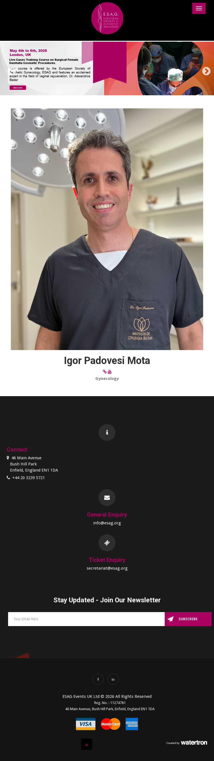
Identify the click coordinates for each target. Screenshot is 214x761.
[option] (107, 69)
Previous (10, 69)
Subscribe (188, 619)
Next (204, 69)
